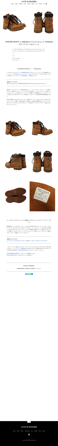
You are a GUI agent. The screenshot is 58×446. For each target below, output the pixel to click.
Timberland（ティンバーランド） (21, 74)
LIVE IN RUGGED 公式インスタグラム (14, 255)
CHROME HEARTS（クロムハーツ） (28, 72)
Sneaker (20, 3)
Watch (12, 3)
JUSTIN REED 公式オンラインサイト (26, 250)
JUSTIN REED (24, 75)
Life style (40, 3)
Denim (25, 3)
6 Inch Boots (38, 268)
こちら (31, 253)
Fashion (32, 3)
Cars (36, 3)
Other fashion (27, 430)
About (40, 430)
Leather (28, 3)
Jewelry (16, 3)
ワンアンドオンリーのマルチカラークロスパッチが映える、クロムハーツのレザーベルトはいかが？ (27, 240)
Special (43, 430)
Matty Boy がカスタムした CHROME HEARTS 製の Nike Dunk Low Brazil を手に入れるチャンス (27, 83)
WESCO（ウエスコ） (20, 246)
